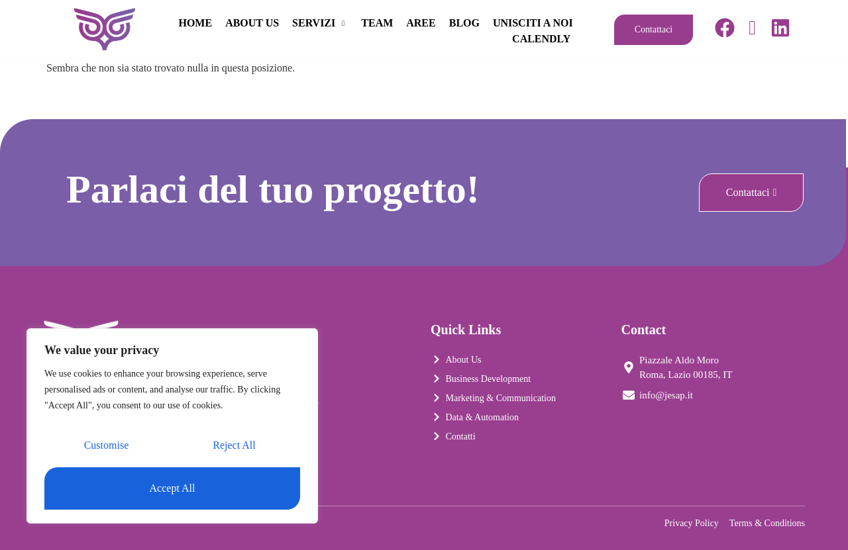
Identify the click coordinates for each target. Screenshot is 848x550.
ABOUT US (345, 22)
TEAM (470, 22)
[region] (172, 426)
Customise (106, 445)
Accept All (172, 488)
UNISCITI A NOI (459, 38)
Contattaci (654, 29)
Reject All (234, 445)
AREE (514, 22)
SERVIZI (413, 22)
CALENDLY (542, 38)
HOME (288, 22)
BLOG (557, 22)
